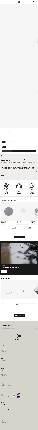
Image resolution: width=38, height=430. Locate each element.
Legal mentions (4, 420)
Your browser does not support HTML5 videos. (19, 253)
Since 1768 (2, 384)
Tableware (2, 350)
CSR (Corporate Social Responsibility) (6, 385)
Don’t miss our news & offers (17, 327)
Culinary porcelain (3, 351)
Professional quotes (6, 150)
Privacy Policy (4, 422)
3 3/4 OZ (8, 141)
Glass (3, 146)
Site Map (3, 415)
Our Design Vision (3, 361)
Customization (3, 371)
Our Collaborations (3, 360)
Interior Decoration (3, 374)
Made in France (3, 386)
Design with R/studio (11, 131)
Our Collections (3, 349)
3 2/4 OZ (12, 141)
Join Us (2, 383)
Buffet (1, 352)
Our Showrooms (3, 370)
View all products (19, 237)
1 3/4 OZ (3, 141)
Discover (4, 271)
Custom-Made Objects (4, 375)
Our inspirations (3, 364)
